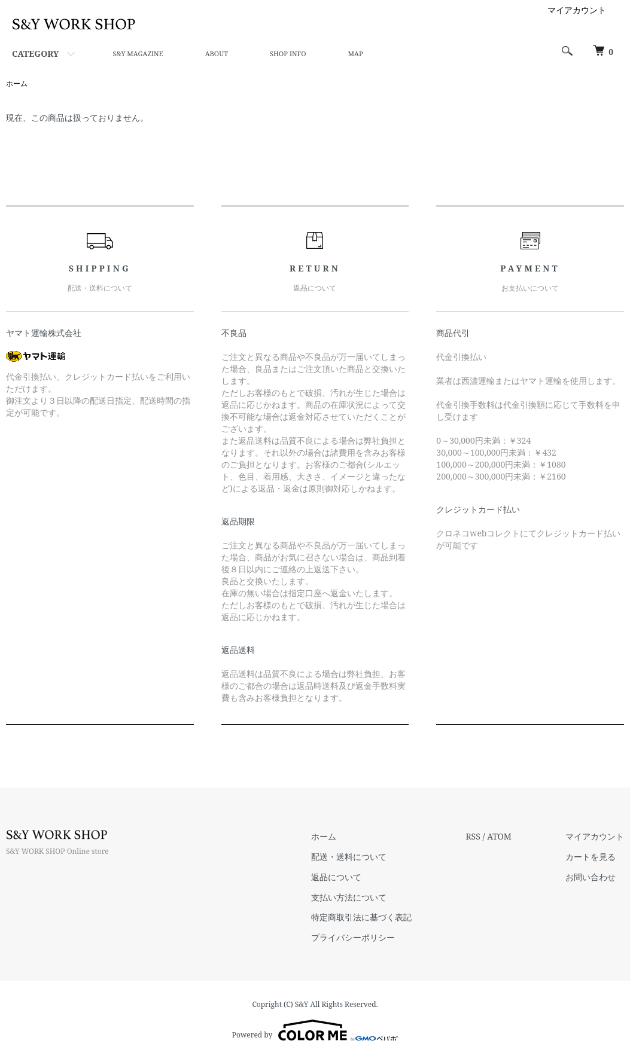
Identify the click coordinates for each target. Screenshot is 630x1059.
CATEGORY (35, 53)
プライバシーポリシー (353, 937)
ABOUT (216, 53)
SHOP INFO (288, 53)
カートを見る (590, 856)
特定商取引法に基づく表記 (361, 917)
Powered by (315, 1030)
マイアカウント (576, 10)
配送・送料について (348, 856)
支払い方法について (348, 897)
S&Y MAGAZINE (137, 53)
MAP (355, 53)
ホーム (17, 83)
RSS (472, 836)
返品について (336, 877)
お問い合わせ (590, 877)
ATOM (499, 836)
